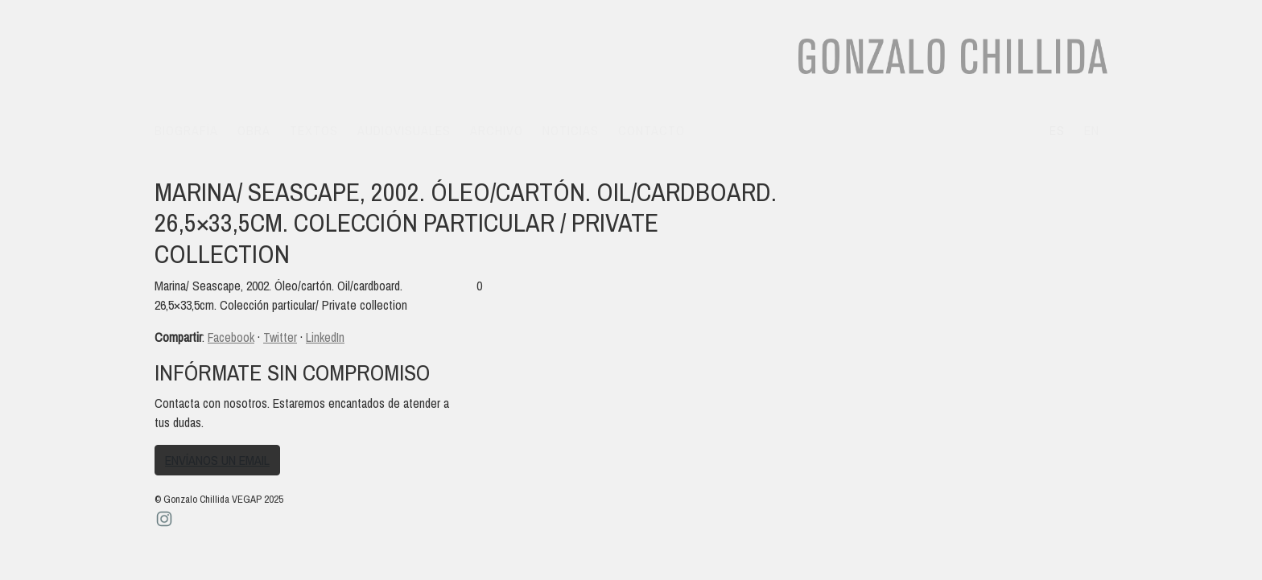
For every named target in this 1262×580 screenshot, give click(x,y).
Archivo (496, 130)
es (1057, 130)
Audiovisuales (404, 130)
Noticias (570, 130)
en (1091, 130)
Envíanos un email (217, 460)
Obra (253, 130)
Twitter (280, 337)
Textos (314, 130)
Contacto (651, 130)
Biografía (186, 130)
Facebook (231, 337)
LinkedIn (325, 337)
